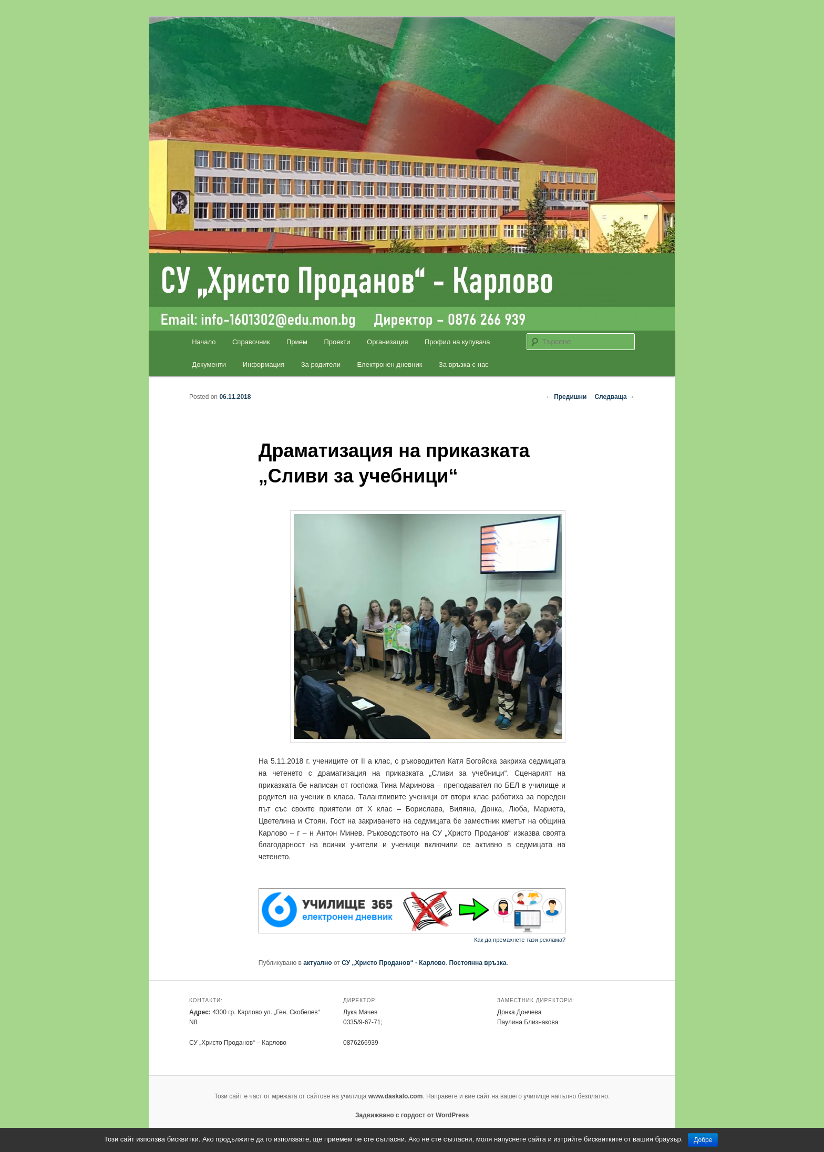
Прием (296, 342)
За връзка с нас (464, 364)
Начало (203, 342)
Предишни (566, 396)
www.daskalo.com (395, 1096)
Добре (703, 1140)
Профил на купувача (457, 342)
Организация (387, 342)
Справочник (251, 342)
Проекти (337, 342)
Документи (209, 364)
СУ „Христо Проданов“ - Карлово (394, 962)
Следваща (614, 396)
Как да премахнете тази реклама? (519, 940)
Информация (264, 364)
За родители (321, 364)
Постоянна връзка (477, 962)
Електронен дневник (389, 364)
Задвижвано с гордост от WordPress (412, 1115)
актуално (317, 962)
